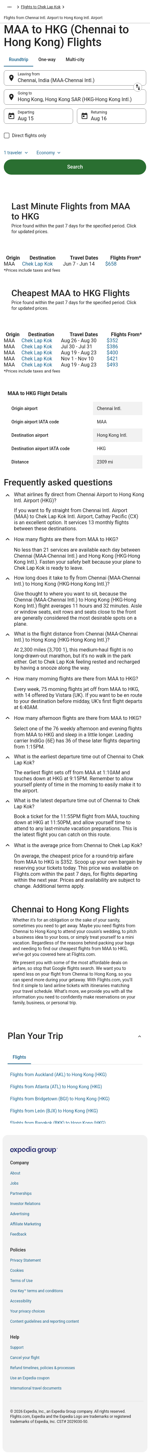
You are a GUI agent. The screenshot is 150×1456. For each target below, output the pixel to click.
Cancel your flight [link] (25, 1357)
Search (75, 167)
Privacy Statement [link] (25, 1260)
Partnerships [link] (21, 1193)
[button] (75, 1036)
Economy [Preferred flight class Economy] (49, 153)
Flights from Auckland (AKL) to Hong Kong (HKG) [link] (58, 1074)
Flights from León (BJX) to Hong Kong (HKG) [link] (54, 1110)
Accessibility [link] (20, 1301)
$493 (112, 365)
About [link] (15, 1173)
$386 (112, 347)
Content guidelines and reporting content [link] (44, 1321)
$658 (110, 264)
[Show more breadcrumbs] (9, 7)
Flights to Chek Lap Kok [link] (40, 7)
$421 (112, 359)
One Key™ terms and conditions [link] (36, 1291)
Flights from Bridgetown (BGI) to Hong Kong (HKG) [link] (59, 1098)
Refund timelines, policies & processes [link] (42, 1368)
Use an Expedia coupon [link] (29, 1378)
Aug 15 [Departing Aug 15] (26, 118)
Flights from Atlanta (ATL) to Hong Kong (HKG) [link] (56, 1086)
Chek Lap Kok (37, 264)
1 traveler (16, 153)
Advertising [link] (19, 1214)
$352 (112, 341)
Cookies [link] (17, 1270)
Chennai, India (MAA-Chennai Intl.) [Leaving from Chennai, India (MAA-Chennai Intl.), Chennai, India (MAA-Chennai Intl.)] (56, 80)
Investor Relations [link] (25, 1204)
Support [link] (16, 1347)
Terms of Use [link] (21, 1280)
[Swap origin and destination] (137, 87)
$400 (112, 353)
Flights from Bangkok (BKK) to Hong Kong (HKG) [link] (58, 1122)
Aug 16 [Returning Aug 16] (99, 118)
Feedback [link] (18, 1234)
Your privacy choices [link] (27, 1311)
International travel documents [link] (35, 1388)
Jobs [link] (14, 1183)
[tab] (18, 59)
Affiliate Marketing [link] (25, 1224)
